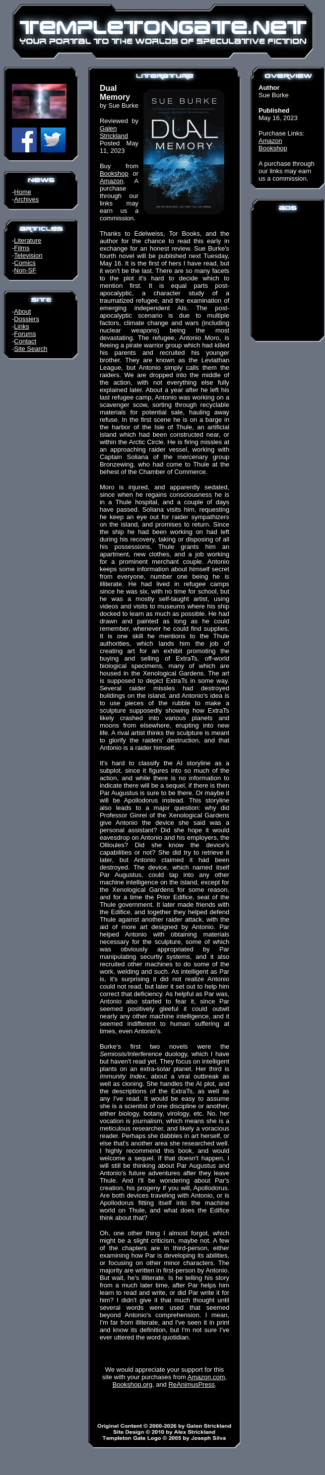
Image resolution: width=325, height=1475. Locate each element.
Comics (24, 263)
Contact (25, 341)
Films (21, 248)
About (22, 311)
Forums (25, 333)
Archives (26, 199)
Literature (27, 240)
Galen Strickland (114, 132)
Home (22, 192)
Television (28, 255)
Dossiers (26, 319)
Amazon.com (206, 1377)
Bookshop (114, 173)
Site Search (30, 348)
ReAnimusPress (191, 1384)
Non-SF (25, 270)
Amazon (112, 181)
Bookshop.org (132, 1384)
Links (21, 326)
